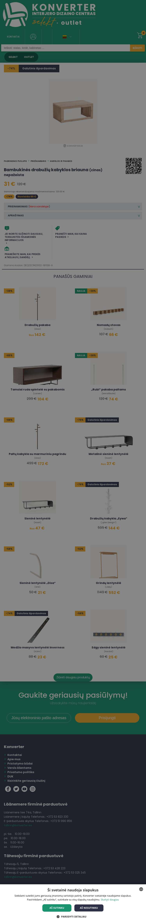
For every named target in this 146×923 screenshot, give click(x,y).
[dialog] (73, 461)
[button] (73, 916)
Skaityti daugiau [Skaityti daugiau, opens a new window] (110, 899)
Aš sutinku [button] (57, 908)
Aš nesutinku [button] (89, 908)
